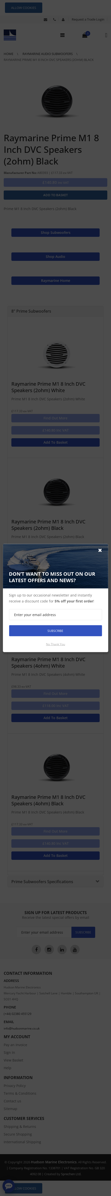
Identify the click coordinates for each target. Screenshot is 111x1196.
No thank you (55, 644)
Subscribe (55, 630)
